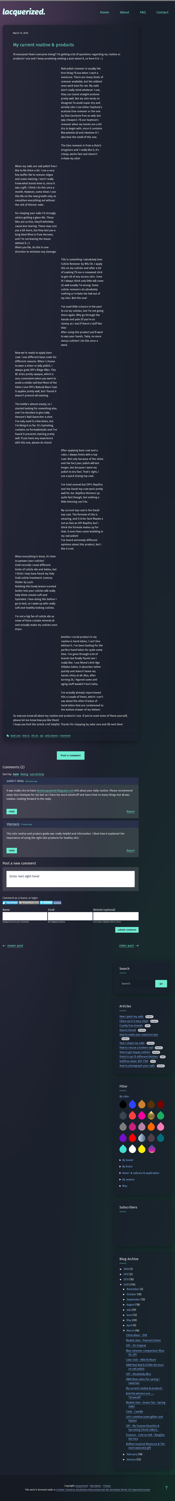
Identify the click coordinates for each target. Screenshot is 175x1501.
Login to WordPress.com (29, 902)
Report (130, 811)
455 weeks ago (31, 781)
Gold (151, 1116)
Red (132, 1138)
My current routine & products (144, 1388)
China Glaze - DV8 (136, 1335)
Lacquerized (81, 1485)
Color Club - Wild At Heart (141, 1359)
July (129, 1309)
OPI (41, 735)
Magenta (132, 1127)
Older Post (129, 945)
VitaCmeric (13, 824)
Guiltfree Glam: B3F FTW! (133, 1061)
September (134, 1299)
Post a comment (71, 755)
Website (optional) (104, 909)
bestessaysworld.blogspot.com (55, 790)
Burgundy (161, 1105)
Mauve (142, 1127)
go (161, 983)
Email (51, 909)
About (124, 12)
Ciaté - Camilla (134, 1411)
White (132, 1149)
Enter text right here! (70, 879)
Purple (123, 1138)
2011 (126, 1279)
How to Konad (127, 1030)
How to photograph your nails (137, 1065)
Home (104, 12)
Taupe (151, 1138)
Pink (161, 1127)
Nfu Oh (34, 735)
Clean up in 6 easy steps (133, 1021)
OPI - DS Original (136, 1345)
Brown (151, 1105)
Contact (163, 12)
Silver (142, 1138)
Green (161, 1116)
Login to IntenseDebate (10, 902)
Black (123, 1105)
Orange (151, 1127)
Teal (161, 1138)
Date (16, 774)
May (129, 1320)
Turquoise (123, 1149)
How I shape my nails (132, 1043)
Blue (132, 1105)
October (132, 1294)
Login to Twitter (46, 902)
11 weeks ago (26, 824)
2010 (127, 1284)
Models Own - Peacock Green (143, 1340)
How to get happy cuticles (134, 1052)
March (131, 1330)
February (132, 1454)
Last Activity (37, 774)
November (133, 1289)
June (130, 1315)
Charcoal (123, 1116)
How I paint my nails (131, 1016)
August (131, 1304)
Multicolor (152, 1149)
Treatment (65, 735)
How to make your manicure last (138, 1034)
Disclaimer (95, 1485)
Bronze (142, 1105)
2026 (127, 1269)
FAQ (143, 12)
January (131, 1459)
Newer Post (13, 945)
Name (6, 909)
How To (25, 735)
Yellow (142, 1149)
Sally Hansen (51, 735)
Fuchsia (142, 1116)
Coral (132, 1116)
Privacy (107, 1485)
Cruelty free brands (131, 1025)
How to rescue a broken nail (136, 1047)
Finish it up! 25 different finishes (138, 1056)
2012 (126, 1274)
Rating (24, 774)
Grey (123, 1127)
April (130, 1325)
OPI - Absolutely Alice (138, 1374)
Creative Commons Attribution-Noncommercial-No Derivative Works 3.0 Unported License (103, 1489)
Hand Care (15, 735)
